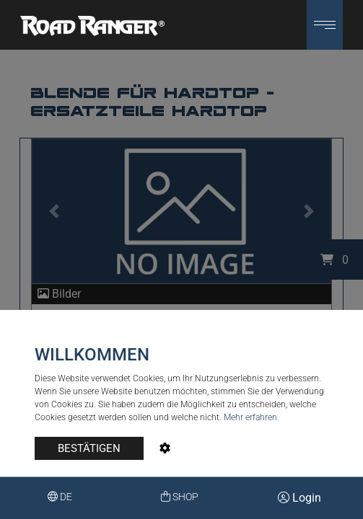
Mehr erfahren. (251, 417)
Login (299, 498)
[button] (325, 25)
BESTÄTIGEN (89, 448)
